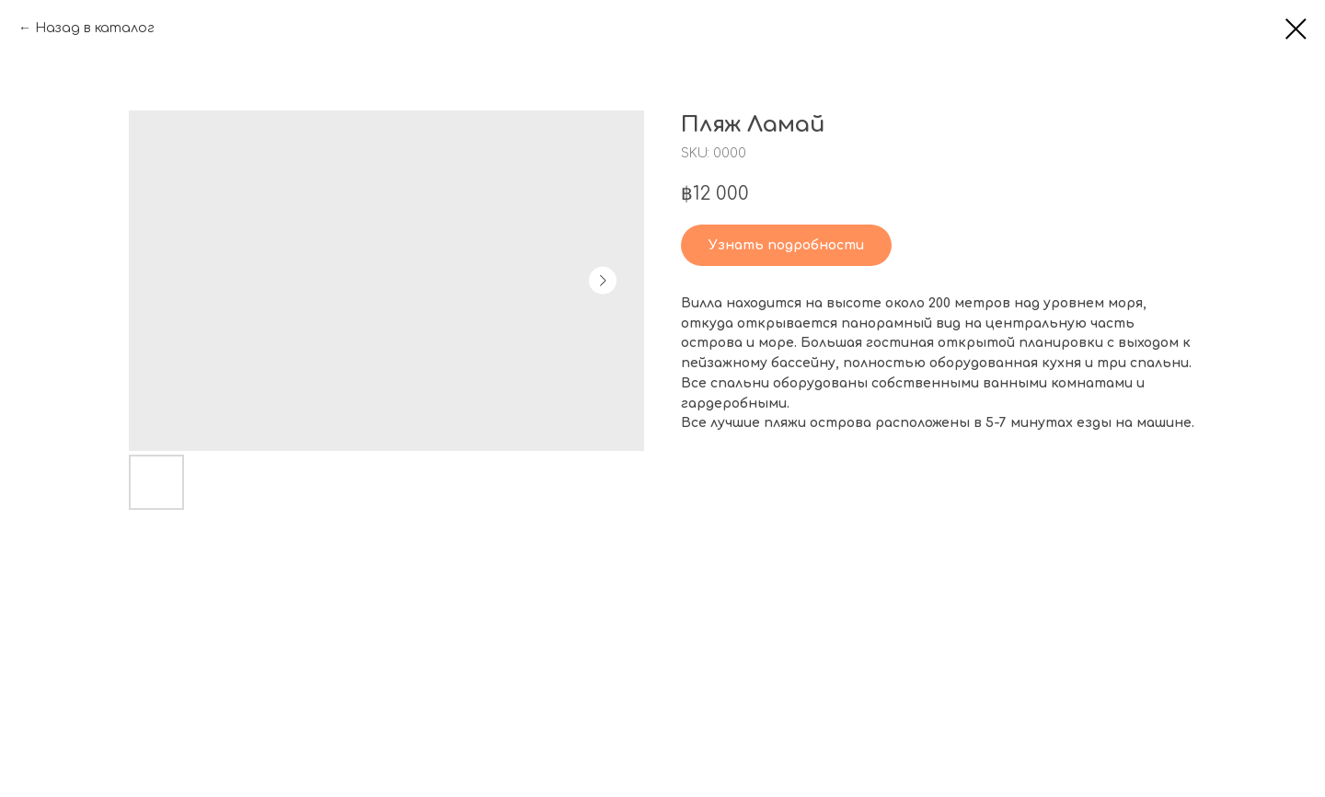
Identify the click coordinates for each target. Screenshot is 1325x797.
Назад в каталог (95, 28)
